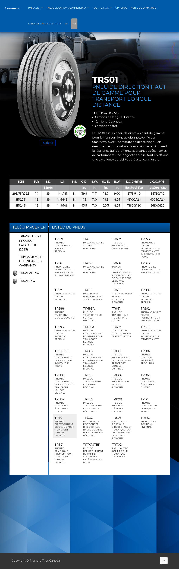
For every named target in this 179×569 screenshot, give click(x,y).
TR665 (93, 268)
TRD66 (151, 381)
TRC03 (93, 359)
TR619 (65, 245)
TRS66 (151, 422)
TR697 (122, 331)
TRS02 (93, 426)
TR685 (122, 296)
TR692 (151, 314)
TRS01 (65, 426)
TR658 (151, 247)
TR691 (122, 314)
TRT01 (65, 453)
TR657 (122, 243)
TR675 (65, 294)
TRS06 (122, 428)
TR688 (65, 313)
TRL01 (151, 405)
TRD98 (122, 405)
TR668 (151, 268)
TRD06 (122, 381)
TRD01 (122, 359)
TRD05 (93, 381)
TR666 (122, 273)
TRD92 (65, 405)
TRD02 (151, 357)
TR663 (65, 269)
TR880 (151, 332)
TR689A (93, 314)
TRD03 (65, 384)
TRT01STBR (93, 453)
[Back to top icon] (164, 560)
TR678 (93, 294)
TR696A (93, 335)
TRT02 (122, 450)
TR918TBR (65, 358)
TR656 (93, 243)
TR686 (151, 296)
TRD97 (93, 405)
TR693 (65, 332)
